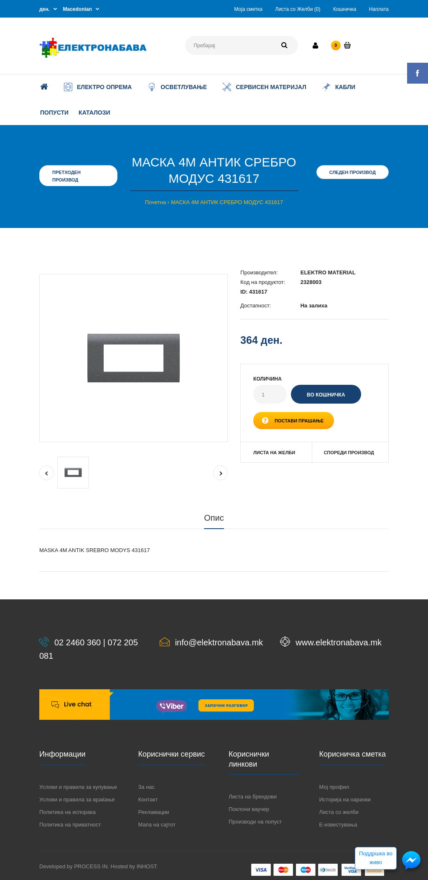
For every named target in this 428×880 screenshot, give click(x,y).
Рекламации (153, 812)
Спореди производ (349, 452)
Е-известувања (338, 824)
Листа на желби (274, 452)
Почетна (155, 202)
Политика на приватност (70, 824)
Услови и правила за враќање (77, 799)
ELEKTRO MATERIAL (328, 272)
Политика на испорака (67, 812)
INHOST (147, 866)
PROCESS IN (90, 866)
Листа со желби (339, 812)
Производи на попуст (255, 822)
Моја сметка (248, 9)
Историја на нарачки (345, 799)
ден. (44, 9)
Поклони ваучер (249, 809)
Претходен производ (66, 176)
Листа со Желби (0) (298, 9)
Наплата (379, 9)
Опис (214, 517)
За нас (146, 787)
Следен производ (352, 172)
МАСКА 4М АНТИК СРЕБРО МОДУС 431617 (227, 202)
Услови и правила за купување (78, 787)
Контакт (148, 799)
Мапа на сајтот (157, 824)
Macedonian (77, 9)
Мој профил (334, 787)
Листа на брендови (253, 796)
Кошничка (344, 9)
